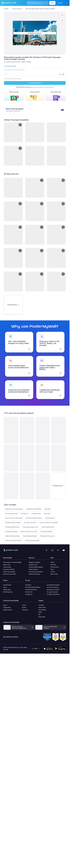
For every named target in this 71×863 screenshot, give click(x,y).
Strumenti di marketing (36, 572)
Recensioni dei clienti (9, 574)
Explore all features (34, 574)
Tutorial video (7, 585)
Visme (24, 605)
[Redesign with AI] (34, 71)
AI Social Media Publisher (32, 587)
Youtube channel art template (49, 522)
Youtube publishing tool (12, 527)
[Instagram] (52, 550)
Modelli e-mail (33, 565)
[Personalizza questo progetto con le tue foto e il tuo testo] (35, 33)
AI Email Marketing (30, 589)
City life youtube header (32, 540)
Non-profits (54, 574)
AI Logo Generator (52, 592)
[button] (62, 15)
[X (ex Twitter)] (58, 550)
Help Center (42, 607)
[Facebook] (46, 550)
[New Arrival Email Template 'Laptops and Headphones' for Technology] (11, 485)
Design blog (6, 589)
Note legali (41, 617)
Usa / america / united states (14, 518)
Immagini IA (28, 594)
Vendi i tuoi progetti (9, 572)
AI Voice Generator (52, 587)
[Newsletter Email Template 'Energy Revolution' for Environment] (11, 458)
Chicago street (36, 513)
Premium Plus (55, 567)
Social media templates (36, 567)
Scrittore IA (28, 592)
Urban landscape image (12, 536)
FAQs (40, 612)
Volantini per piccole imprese (14, 509)
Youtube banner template (13, 522)
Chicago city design (11, 531)
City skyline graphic (46, 531)
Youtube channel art (30, 522)
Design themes (33, 569)
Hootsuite (25, 610)
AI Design (28, 585)
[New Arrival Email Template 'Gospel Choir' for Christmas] (58, 458)
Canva (5, 605)
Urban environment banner (13, 540)
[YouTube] (64, 550)
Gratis (52, 562)
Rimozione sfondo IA (53, 589)
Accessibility (42, 610)
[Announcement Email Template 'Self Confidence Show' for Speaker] (43, 485)
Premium (53, 565)
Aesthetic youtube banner (34, 518)
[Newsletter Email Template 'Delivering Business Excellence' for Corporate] (43, 458)
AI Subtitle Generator (53, 585)
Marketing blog (7, 592)
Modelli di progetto (34, 562)
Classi (5, 587)
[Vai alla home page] (8, 3)
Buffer (24, 607)
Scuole (53, 572)
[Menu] (67, 3)
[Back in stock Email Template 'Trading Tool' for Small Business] (27, 458)
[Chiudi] (58, 485)
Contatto (41, 605)
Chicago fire (24, 513)
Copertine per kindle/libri (33, 509)
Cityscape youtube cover (30, 527)
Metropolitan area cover (47, 536)
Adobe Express (7, 610)
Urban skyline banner (48, 527)
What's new (6, 565)
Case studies (7, 567)
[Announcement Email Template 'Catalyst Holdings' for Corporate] (11, 430)
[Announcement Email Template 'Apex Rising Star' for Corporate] (27, 485)
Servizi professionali (11, 513)
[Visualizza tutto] (13, 305)
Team (52, 569)
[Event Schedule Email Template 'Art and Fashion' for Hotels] (58, 430)
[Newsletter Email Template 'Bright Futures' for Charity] (43, 430)
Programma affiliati (8, 569)
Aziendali (47, 509)
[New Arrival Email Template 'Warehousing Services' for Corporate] (27, 430)
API (39, 614)
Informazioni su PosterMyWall (12, 562)
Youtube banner (50, 518)
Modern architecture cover (29, 531)
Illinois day (47, 513)
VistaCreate (6, 607)
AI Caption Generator (53, 594)
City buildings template (30, 536)
